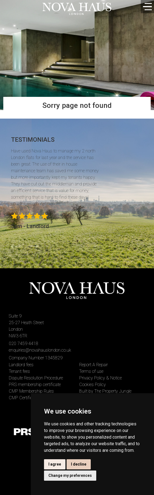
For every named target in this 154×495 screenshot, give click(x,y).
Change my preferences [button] (70, 475)
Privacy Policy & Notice (100, 378)
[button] (15, 246)
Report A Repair (93, 364)
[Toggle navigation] (147, 6)
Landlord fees (21, 364)
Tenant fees (19, 371)
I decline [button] (78, 464)
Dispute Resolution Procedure (36, 378)
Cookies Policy (92, 384)
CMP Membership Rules (31, 391)
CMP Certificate (23, 397)
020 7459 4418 (23, 343)
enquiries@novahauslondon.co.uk (40, 350)
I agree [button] (54, 464)
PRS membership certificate (35, 384)
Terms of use (91, 371)
